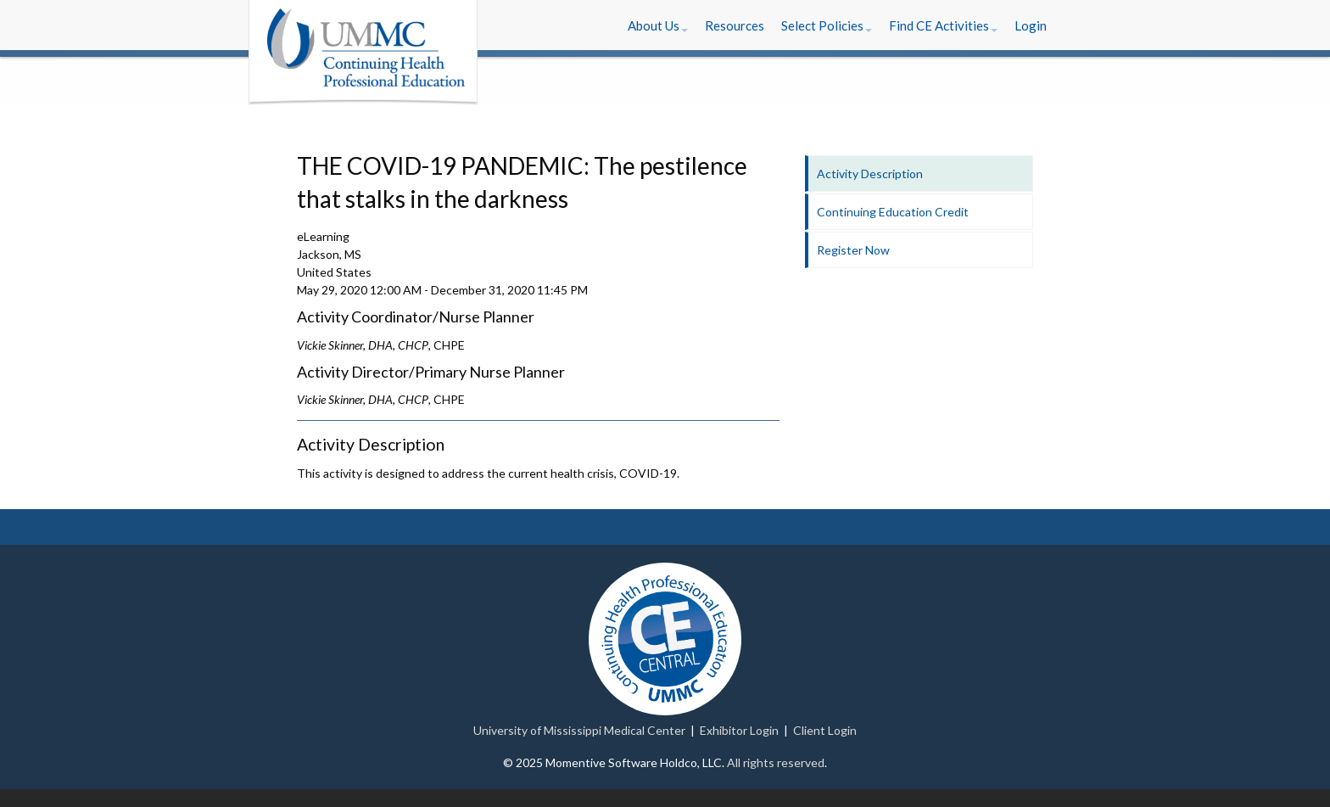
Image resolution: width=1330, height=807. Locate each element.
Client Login (825, 730)
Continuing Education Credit (893, 212)
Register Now (853, 250)
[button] (657, 25)
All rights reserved (775, 762)
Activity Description (870, 173)
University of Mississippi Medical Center (579, 730)
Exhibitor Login (739, 730)
